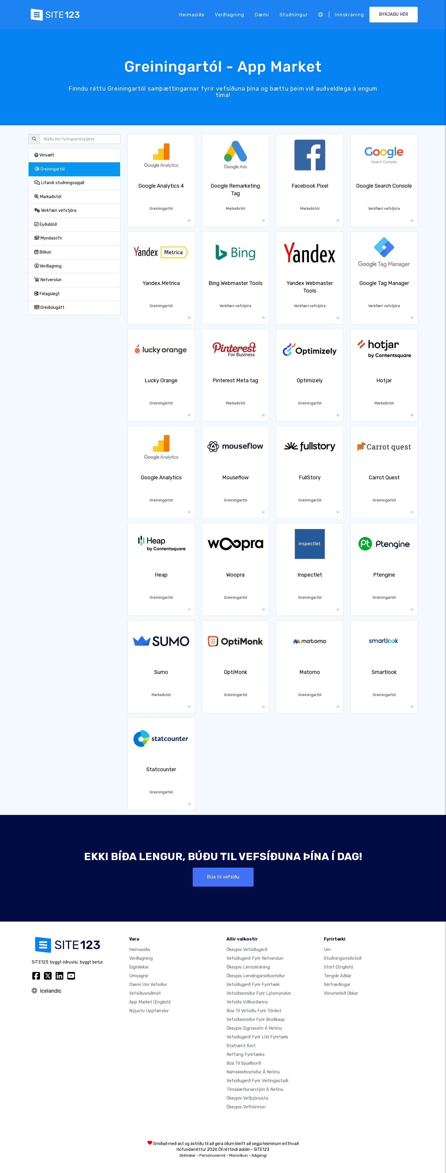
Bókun (42, 252)
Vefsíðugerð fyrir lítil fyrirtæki (257, 1037)
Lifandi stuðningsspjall (59, 182)
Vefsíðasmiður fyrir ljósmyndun (258, 993)
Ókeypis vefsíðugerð (246, 949)
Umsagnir (138, 975)
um (327, 949)
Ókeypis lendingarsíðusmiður (255, 975)
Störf (338, 967)
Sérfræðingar (337, 984)
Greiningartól (49, 169)
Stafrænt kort (241, 1045)
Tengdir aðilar (337, 975)
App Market (150, 1002)
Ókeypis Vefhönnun (246, 1106)
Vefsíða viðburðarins (247, 1002)
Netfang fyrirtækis (245, 1054)
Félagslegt (47, 293)
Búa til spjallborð (243, 1063)
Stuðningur (294, 14)
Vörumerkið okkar (341, 993)
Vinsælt (44, 155)
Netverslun (48, 279)
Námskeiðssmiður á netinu (253, 1072)
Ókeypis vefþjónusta (247, 1098)
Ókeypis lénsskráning (248, 967)
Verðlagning (229, 14)
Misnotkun (238, 1155)
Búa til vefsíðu (223, 877)
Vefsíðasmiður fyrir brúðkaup (255, 1019)
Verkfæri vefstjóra (55, 210)
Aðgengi (259, 1155)
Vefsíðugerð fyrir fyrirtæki (253, 984)
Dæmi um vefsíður (148, 984)
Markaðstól (47, 196)
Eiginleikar (139, 967)
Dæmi (262, 14)
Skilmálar (187, 1155)
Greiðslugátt (49, 307)
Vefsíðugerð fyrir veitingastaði (257, 1080)
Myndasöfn (48, 238)
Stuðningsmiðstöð (342, 958)
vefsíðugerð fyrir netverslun (254, 958)
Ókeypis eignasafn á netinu (254, 1028)
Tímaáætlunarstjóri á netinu (254, 1089)
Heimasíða (191, 14)
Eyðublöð (45, 224)
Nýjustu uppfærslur (149, 1010)
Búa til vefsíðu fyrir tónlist (253, 1010)
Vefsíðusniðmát (145, 993)
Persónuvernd (212, 1155)
